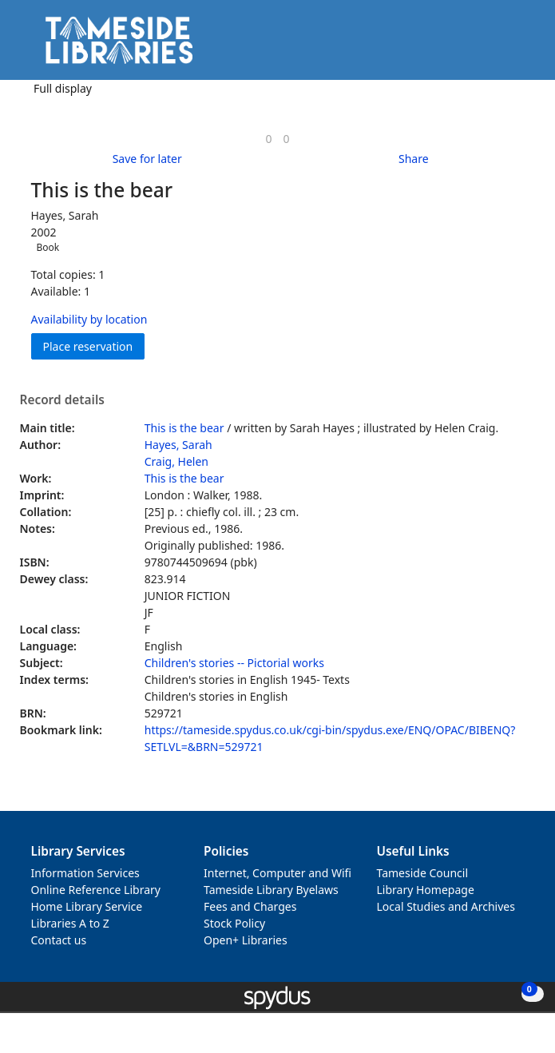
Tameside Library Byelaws (271, 889)
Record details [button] (62, 400)
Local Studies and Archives (446, 906)
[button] (499, 46)
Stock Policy (234, 923)
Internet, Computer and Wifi (277, 872)
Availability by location (89, 319)
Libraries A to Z (70, 923)
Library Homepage (425, 889)
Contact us (59, 940)
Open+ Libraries (245, 940)
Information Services (85, 872)
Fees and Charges (250, 906)
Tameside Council (423, 872)
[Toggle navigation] (518, 46)
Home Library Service (87, 906)
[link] (268, 138)
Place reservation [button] (94, 345)
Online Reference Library (96, 889)
